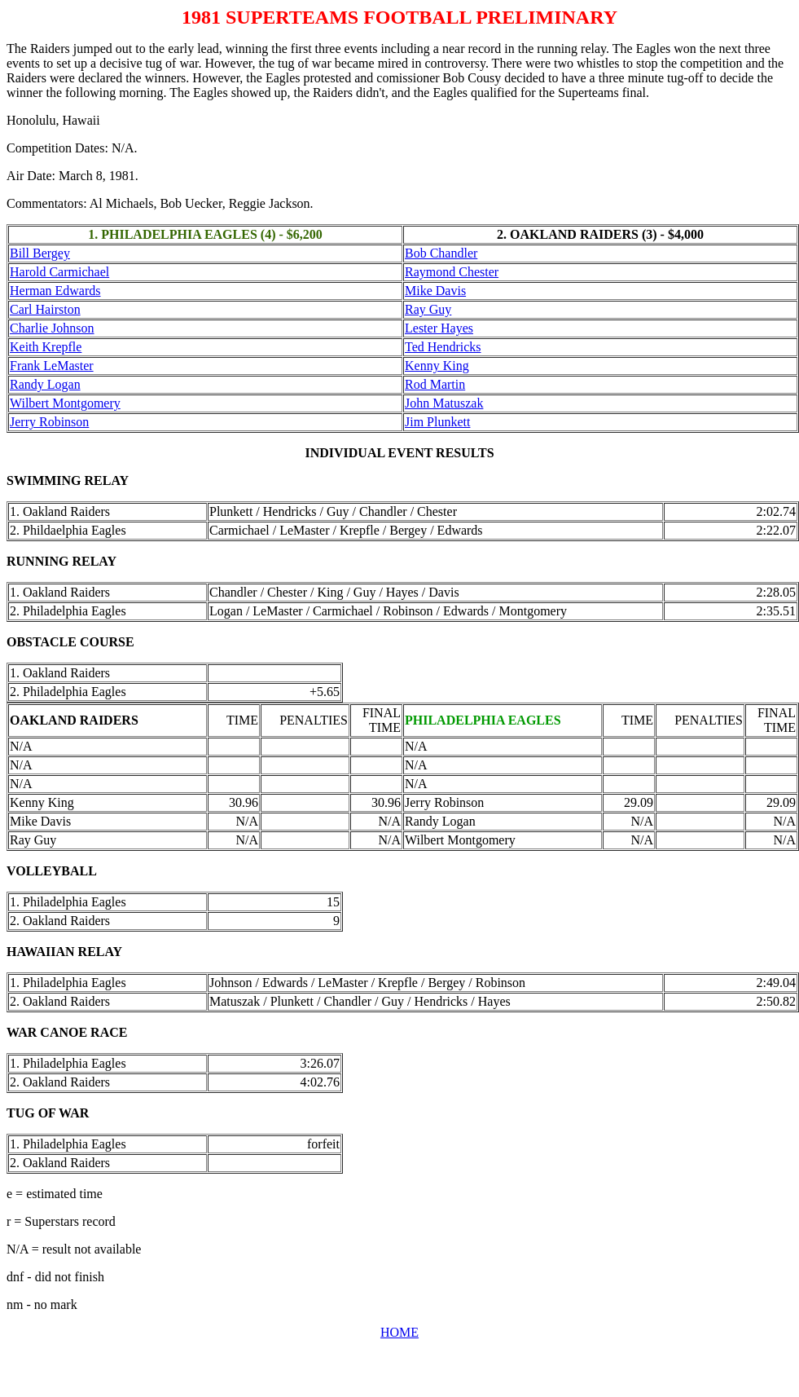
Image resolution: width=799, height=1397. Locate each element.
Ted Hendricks (443, 347)
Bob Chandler (441, 253)
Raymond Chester (451, 272)
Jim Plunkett (437, 422)
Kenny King (437, 365)
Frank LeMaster (52, 365)
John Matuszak (444, 403)
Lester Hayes (439, 328)
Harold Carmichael (59, 272)
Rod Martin (435, 384)
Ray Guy (428, 309)
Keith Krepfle (45, 347)
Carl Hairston (45, 309)
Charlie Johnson (52, 328)
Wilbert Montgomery (65, 403)
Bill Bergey (40, 253)
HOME (399, 1332)
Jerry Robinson (49, 422)
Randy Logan (45, 384)
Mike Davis (435, 290)
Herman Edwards (55, 290)
